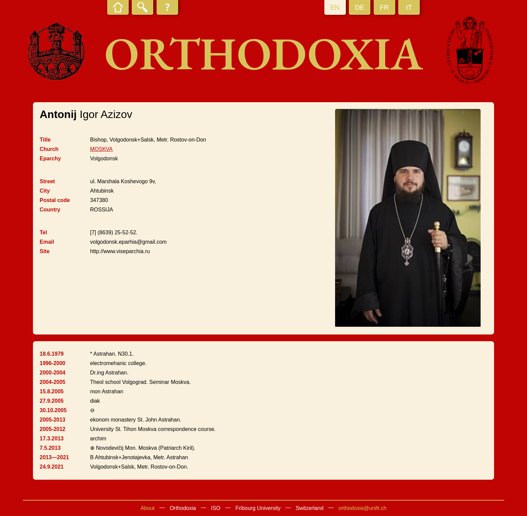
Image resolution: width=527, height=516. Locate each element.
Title (45, 140)
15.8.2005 (52, 391)
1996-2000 (53, 363)
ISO (215, 508)
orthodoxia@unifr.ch (362, 508)
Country (50, 209)
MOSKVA (101, 149)
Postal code (55, 200)
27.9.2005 (52, 401)
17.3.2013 (52, 438)
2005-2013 (53, 420)
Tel (43, 232)
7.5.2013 (50, 448)
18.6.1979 (52, 354)
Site (44, 251)
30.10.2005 (53, 410)
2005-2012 (53, 429)
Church (49, 149)
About (147, 508)
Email (47, 242)
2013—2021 (54, 457)
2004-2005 (53, 382)
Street (47, 181)
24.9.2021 (52, 467)
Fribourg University (258, 508)
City (45, 191)
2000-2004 (53, 372)
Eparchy (50, 158)
